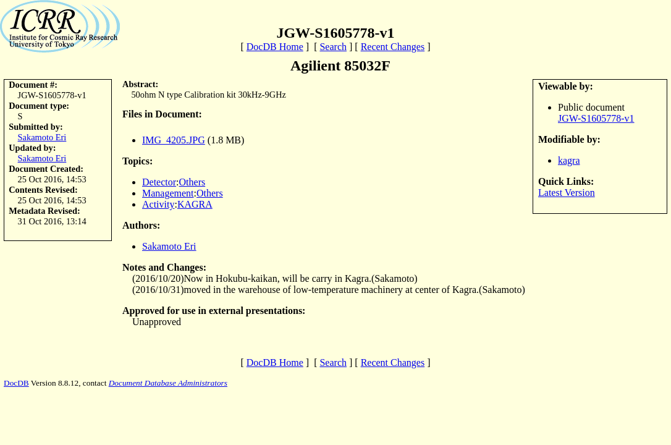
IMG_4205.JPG (173, 140)
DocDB (16, 383)
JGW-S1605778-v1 (596, 118)
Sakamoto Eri (42, 137)
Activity (158, 204)
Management (168, 193)
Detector (159, 182)
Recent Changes (393, 46)
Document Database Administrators (168, 383)
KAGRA (195, 204)
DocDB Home (275, 46)
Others (192, 182)
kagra (569, 160)
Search (333, 46)
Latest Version (566, 192)
